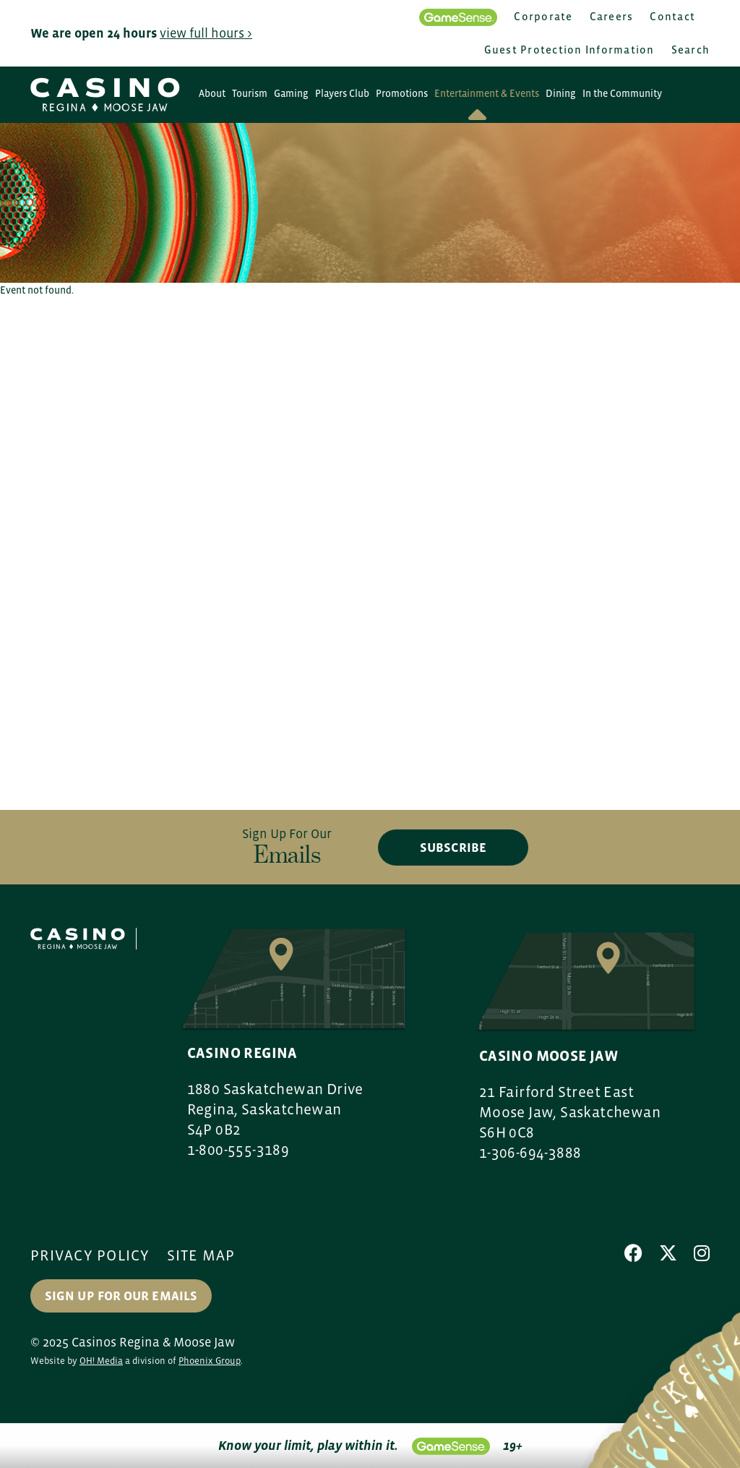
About (212, 93)
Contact (672, 16)
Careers (612, 16)
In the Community (622, 93)
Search (690, 49)
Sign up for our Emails (121, 1296)
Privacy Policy (90, 1255)
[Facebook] (633, 1253)
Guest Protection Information (569, 49)
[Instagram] (702, 1253)
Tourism (249, 93)
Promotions (402, 93)
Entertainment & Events (486, 93)
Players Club (342, 93)
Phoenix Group (209, 1360)
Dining (561, 93)
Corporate (543, 16)
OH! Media (101, 1360)
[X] (668, 1253)
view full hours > (206, 33)
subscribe (453, 847)
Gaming (291, 93)
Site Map (201, 1255)
